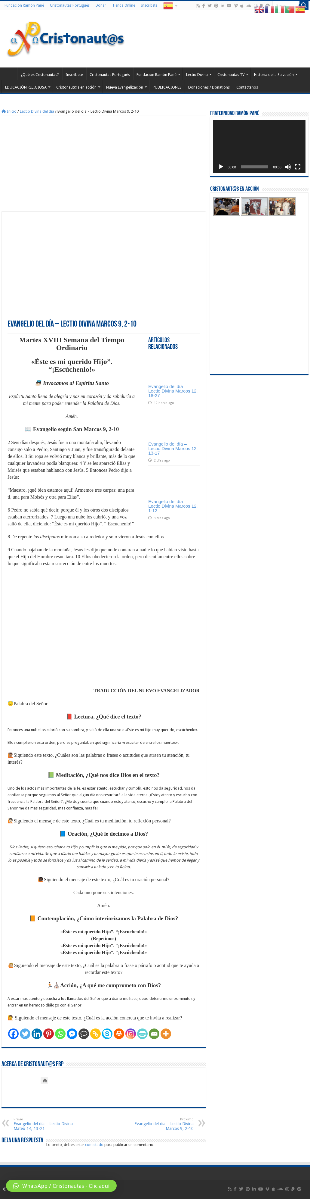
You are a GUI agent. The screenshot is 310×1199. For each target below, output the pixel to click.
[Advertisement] (104, 163)
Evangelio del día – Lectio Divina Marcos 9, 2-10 (163, 1124)
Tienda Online (123, 5)
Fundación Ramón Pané (24, 5)
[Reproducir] (221, 167)
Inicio (9, 111)
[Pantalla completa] (298, 167)
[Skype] (107, 1033)
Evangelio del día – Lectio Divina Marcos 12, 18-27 (173, 391)
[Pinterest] (48, 1033)
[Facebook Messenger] (72, 1033)
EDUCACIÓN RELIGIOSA (26, 87)
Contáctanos (247, 87)
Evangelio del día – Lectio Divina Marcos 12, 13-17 (173, 448)
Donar (101, 5)
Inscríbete (149, 5)
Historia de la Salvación (274, 74)
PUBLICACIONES (167, 87)
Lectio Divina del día (37, 111)
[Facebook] (13, 1033)
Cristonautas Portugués (70, 5)
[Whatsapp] (60, 1033)
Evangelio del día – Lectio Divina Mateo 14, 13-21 (44, 1124)
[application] (259, 146)
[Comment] (83, 1033)
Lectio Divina (197, 74)
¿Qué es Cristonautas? (40, 74)
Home (9, 73)
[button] (61, 1186)
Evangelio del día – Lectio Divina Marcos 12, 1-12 (173, 506)
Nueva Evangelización (124, 87)
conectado (94, 1144)
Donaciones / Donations (209, 87)
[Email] (154, 1033)
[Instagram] (130, 1033)
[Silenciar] (288, 167)
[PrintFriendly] (142, 1033)
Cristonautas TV (230, 74)
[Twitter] (25, 1033)
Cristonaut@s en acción (76, 87)
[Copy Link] (95, 1033)
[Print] (119, 1033)
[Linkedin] (37, 1033)
